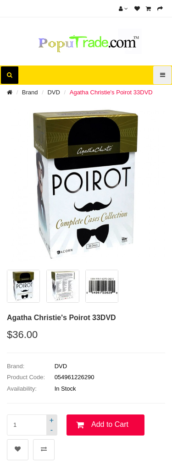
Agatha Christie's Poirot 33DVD (111, 92)
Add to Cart (109, 424)
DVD (53, 92)
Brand (30, 92)
